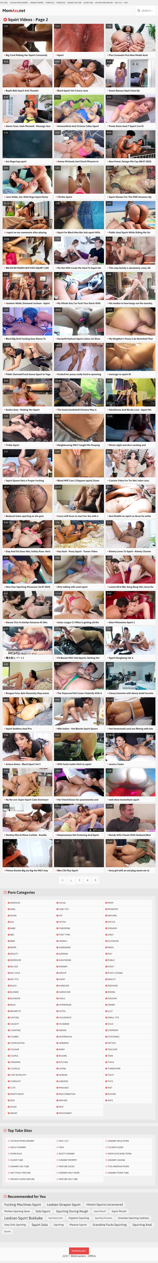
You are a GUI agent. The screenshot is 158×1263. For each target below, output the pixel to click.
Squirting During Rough (72, 1213)
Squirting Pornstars (103, 1220)
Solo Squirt (43, 1213)
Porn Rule (50, 3)
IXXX (126, 3)
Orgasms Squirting (79, 1220)
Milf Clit (118, 3)
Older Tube (88, 3)
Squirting (59, 1226)
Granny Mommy (37, 3)
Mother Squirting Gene (17, 1213)
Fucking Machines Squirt (22, 1207)
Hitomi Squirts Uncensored (104, 1206)
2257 (65, 1258)
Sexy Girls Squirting (15, 1226)
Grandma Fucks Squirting (110, 1227)
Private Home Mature (104, 3)
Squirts (7, 1233)
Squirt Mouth (100, 1213)
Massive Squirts (78, 1226)
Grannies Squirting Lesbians (133, 1220)
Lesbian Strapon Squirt (64, 1207)
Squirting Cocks (56, 1220)
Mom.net (18, 11)
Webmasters (78, 1258)
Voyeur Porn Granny (19, 3)
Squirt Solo (40, 1227)
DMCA (92, 1258)
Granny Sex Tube (74, 3)
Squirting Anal (142, 1227)
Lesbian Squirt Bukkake (23, 1220)
